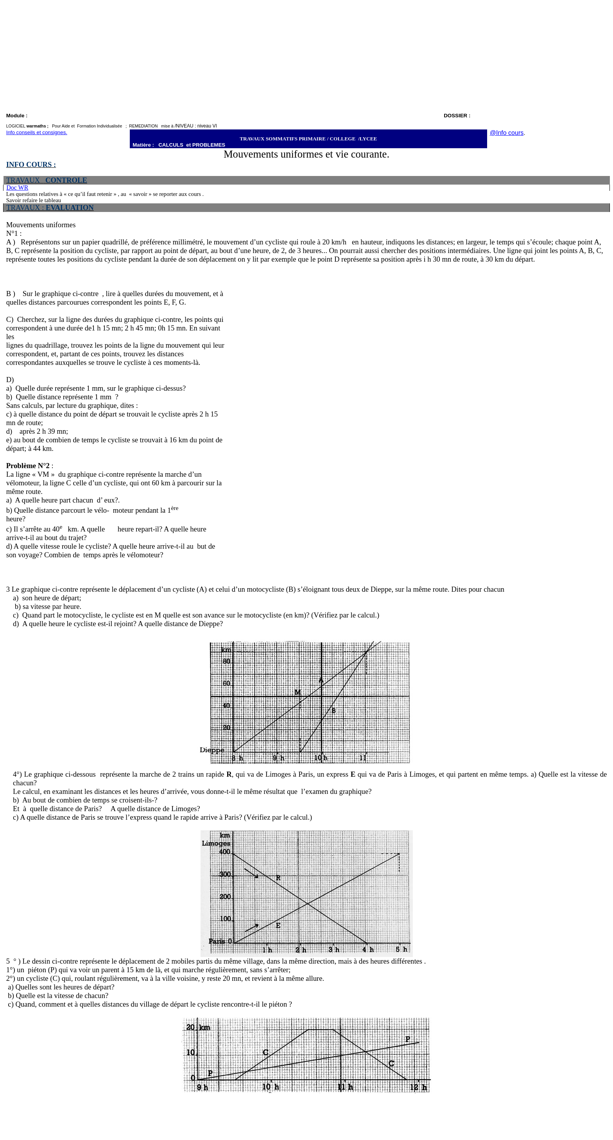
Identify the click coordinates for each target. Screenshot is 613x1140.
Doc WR (17, 187)
